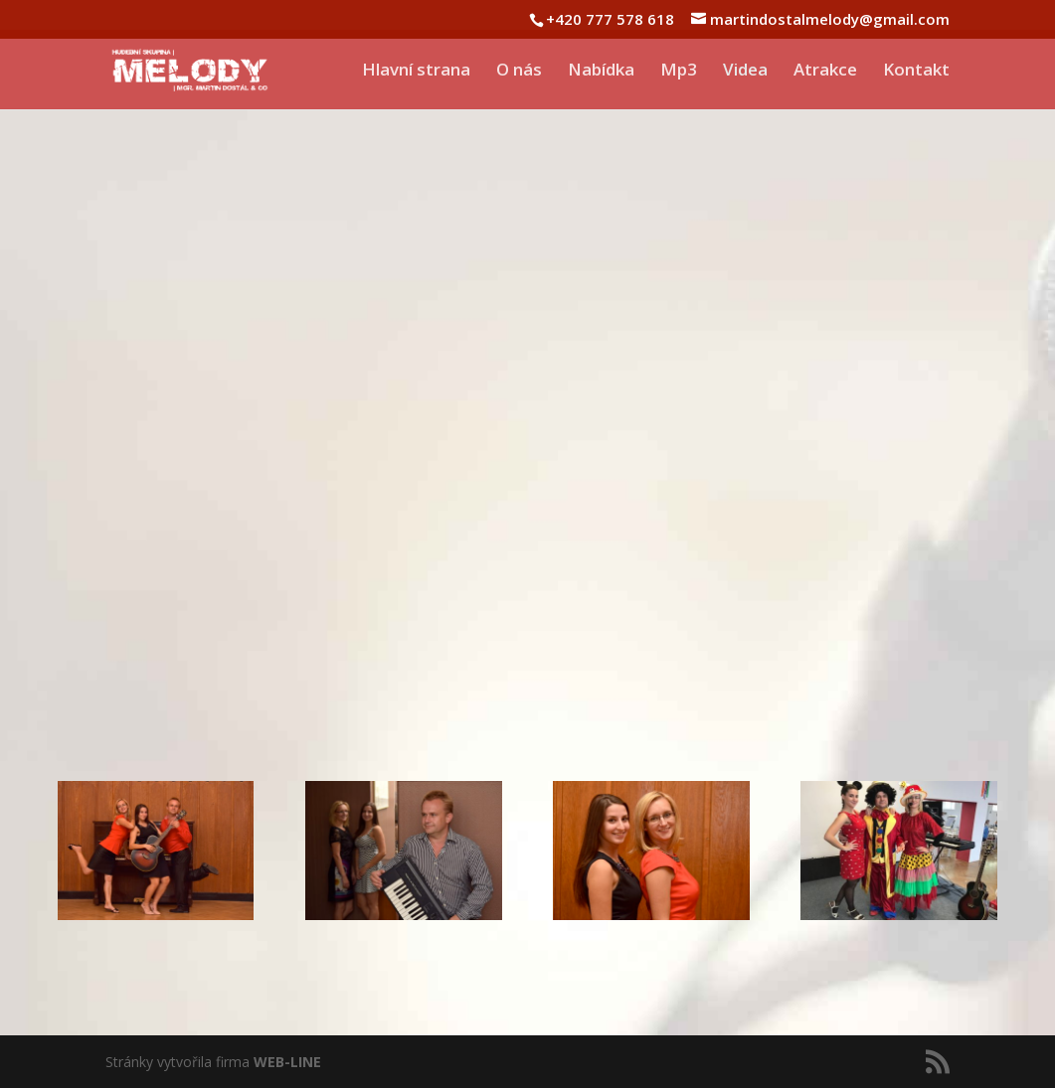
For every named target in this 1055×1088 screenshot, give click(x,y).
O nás (519, 71)
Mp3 (678, 71)
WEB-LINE (287, 1061)
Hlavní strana (416, 71)
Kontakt (916, 71)
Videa (745, 71)
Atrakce (825, 71)
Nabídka (601, 71)
